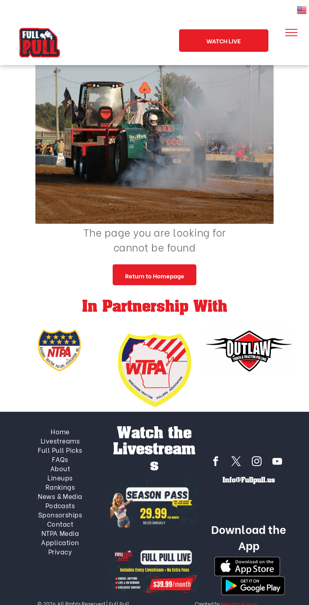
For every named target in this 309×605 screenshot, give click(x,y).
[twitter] (236, 462)
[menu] (291, 32)
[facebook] (215, 462)
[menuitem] (60, 431)
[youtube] (277, 462)
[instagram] (256, 462)
